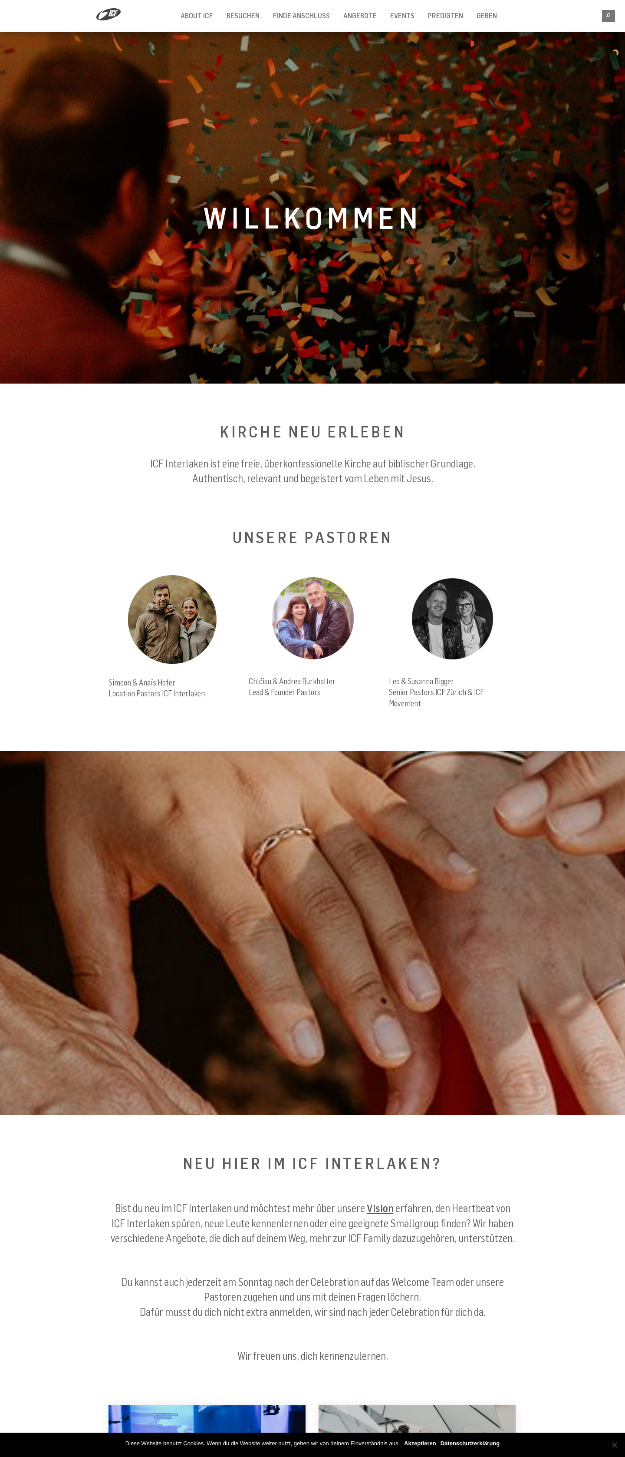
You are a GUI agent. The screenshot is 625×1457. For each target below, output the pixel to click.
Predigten (445, 15)
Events (402, 15)
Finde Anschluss (301, 15)
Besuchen (243, 15)
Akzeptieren (420, 1443)
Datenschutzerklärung (470, 1443)
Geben (487, 15)
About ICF (197, 15)
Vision (380, 1208)
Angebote (360, 15)
